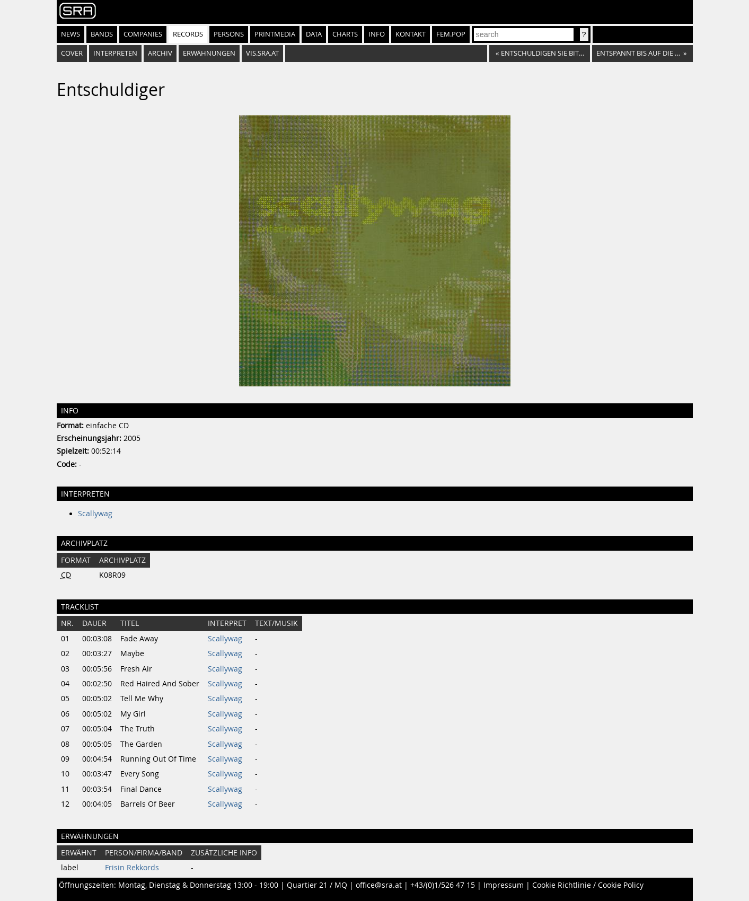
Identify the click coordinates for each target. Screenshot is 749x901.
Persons (229, 34)
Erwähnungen (209, 53)
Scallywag (95, 513)
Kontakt (410, 34)
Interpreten (115, 53)
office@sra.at (379, 885)
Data (314, 34)
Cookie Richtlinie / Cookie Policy (588, 885)
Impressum (503, 885)
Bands (102, 34)
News (70, 34)
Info (376, 34)
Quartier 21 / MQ (317, 885)
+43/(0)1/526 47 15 (442, 885)
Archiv (160, 53)
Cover (72, 53)
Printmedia (274, 34)
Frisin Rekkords (132, 867)
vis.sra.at (262, 53)
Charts (345, 34)
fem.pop (450, 34)
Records (188, 34)
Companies (143, 34)
